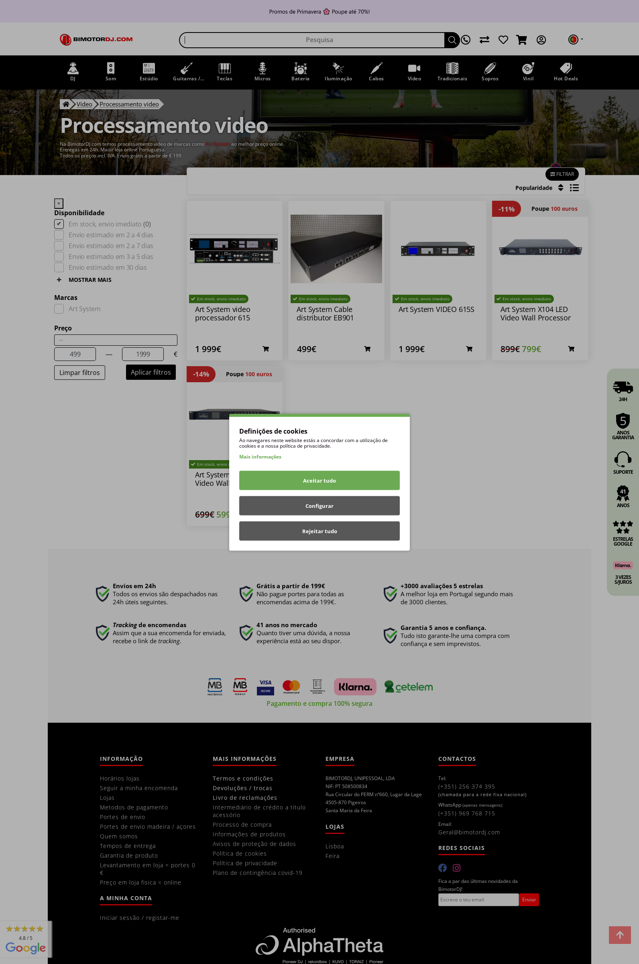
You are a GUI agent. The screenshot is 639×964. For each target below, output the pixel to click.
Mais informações (260, 456)
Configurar (319, 505)
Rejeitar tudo (319, 530)
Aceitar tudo (319, 480)
